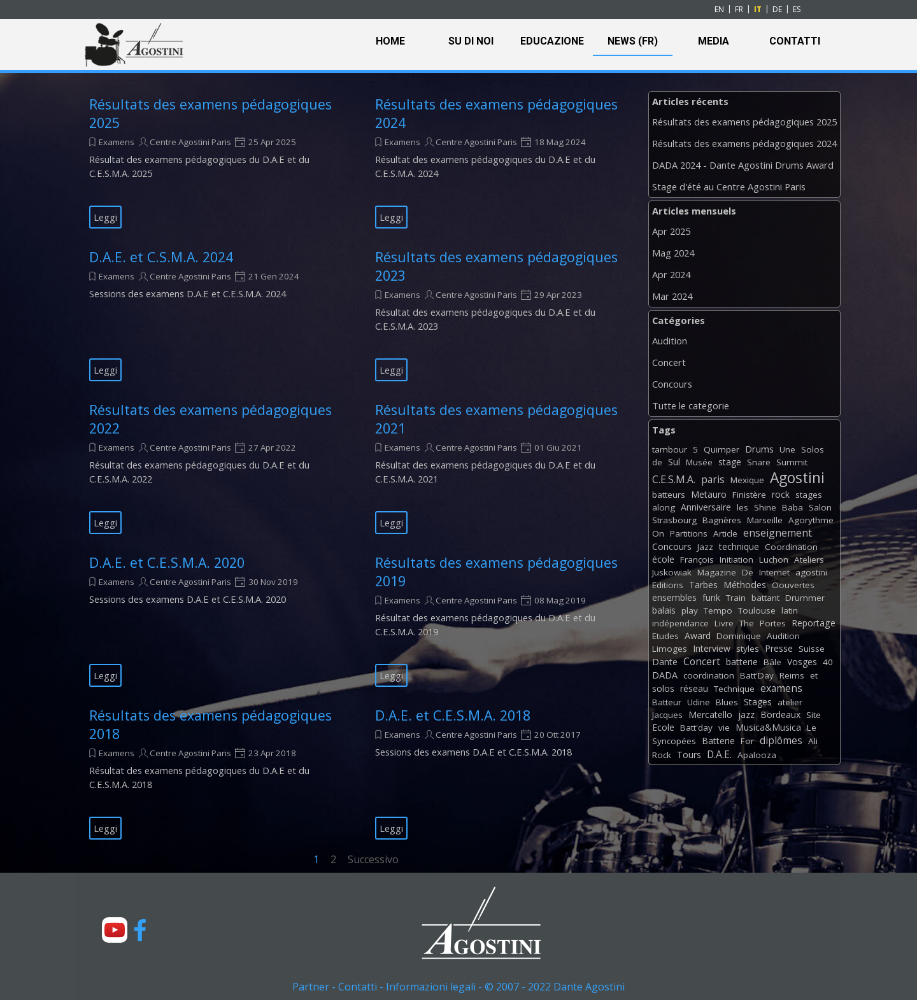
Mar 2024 (672, 296)
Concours (672, 383)
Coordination (791, 547)
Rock (661, 755)
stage (729, 462)
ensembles (674, 597)
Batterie (718, 741)
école (663, 559)
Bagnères (721, 520)
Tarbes (703, 585)
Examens (116, 142)
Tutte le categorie (690, 405)
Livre (724, 623)
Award (698, 636)
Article (725, 533)
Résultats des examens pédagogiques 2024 (744, 143)
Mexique (747, 480)
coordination (708, 675)
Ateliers (809, 559)
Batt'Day (757, 675)
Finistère (749, 494)
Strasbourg (674, 520)
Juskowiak (672, 572)
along (663, 507)
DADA (665, 675)
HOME (390, 41)
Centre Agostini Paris (190, 142)
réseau (694, 688)
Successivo (373, 859)
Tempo (718, 610)
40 (828, 662)
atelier (790, 702)
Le (811, 727)
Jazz (705, 547)
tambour (669, 449)
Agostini (797, 478)
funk (711, 597)
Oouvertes (793, 585)
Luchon (773, 559)
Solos (812, 449)
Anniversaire (706, 507)
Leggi (105, 217)
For (747, 741)
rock (781, 494)
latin (789, 610)
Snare (759, 462)
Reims (791, 675)
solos (663, 688)
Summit (791, 462)
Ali (813, 741)
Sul (674, 462)
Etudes (665, 636)
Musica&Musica (768, 727)
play (689, 610)
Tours (689, 755)
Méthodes (744, 585)
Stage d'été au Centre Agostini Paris (729, 186)
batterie (742, 662)
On (658, 533)
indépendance (680, 623)
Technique (734, 688)
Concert (669, 362)
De (747, 572)
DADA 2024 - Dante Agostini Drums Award (743, 164)
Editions (667, 585)
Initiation (736, 559)
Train (736, 597)
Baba (792, 507)
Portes (773, 623)
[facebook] (140, 930)
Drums (759, 449)
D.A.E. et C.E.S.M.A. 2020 (167, 562)
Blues (727, 702)
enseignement (777, 533)
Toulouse (757, 610)
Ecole (663, 727)
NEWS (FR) (633, 41)
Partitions (688, 533)
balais (664, 610)
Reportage (813, 623)
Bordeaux (780, 714)
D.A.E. (719, 754)
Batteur (666, 702)
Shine (765, 507)
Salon (820, 507)
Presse (779, 648)
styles (747, 648)
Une (787, 449)
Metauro (709, 494)
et (814, 675)
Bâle (772, 662)
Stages (758, 702)
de (657, 462)
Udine (698, 702)
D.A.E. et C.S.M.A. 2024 (161, 257)
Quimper (721, 449)
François (697, 559)
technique (739, 546)
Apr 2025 (671, 231)
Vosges (802, 662)
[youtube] (114, 930)
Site (813, 715)
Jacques (667, 715)
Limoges (669, 648)
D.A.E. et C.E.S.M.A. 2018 (452, 715)
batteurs (668, 494)
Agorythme (811, 520)
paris (713, 479)
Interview (711, 648)
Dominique (738, 636)
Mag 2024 (673, 252)
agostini (811, 572)
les (742, 507)
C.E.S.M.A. (673, 479)
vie (724, 727)
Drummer (805, 597)
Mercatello (710, 714)
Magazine (716, 572)
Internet (774, 572)
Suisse (812, 648)
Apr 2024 (671, 274)
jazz (746, 714)
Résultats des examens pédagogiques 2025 (744, 121)
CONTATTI (794, 41)
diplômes (781, 740)
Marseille (765, 520)
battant (765, 597)
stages (808, 494)
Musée (699, 462)
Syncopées (674, 741)
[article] (216, 161)
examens (781, 688)
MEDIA (713, 41)
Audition (669, 340)
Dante (665, 662)
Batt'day (696, 727)
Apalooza (756, 755)
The (746, 623)
